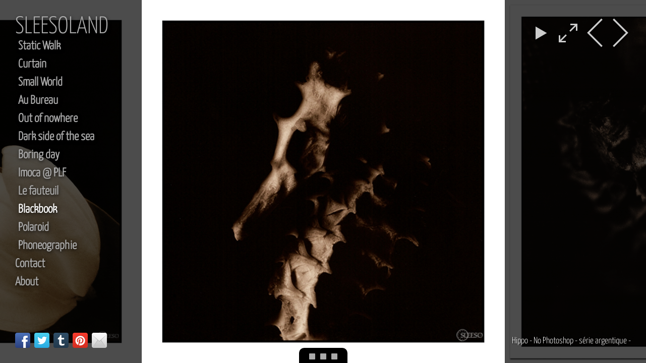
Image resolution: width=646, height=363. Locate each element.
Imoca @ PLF (42, 173)
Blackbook (37, 209)
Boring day (39, 155)
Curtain (32, 64)
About (26, 282)
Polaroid (33, 227)
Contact (30, 264)
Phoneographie (47, 246)
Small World (40, 82)
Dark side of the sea (56, 137)
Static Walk (39, 46)
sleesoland (61, 27)
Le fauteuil (38, 191)
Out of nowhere (48, 119)
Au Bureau (38, 100)
